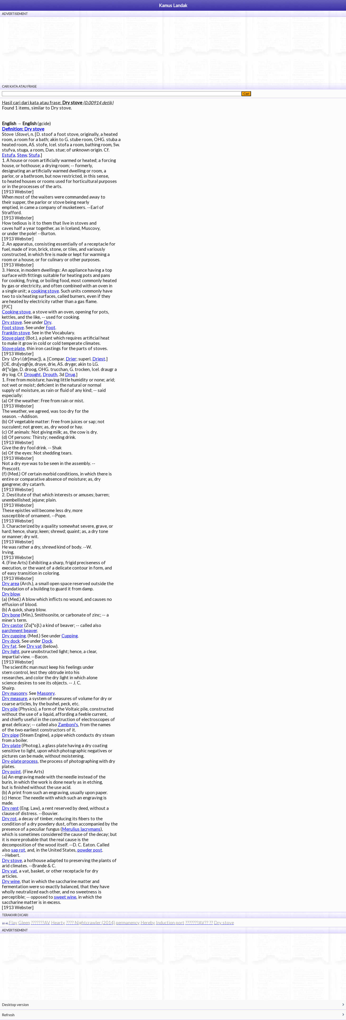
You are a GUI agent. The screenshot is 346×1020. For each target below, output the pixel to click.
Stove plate (13, 348)
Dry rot (9, 818)
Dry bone (11, 614)
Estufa (8, 155)
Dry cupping (14, 635)
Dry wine (11, 881)
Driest (98, 358)
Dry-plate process (20, 761)
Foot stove (13, 327)
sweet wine (65, 897)
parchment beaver (19, 630)
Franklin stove (16, 332)
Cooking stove (16, 311)
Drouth (50, 374)
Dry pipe (10, 735)
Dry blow (11, 594)
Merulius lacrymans (81, 829)
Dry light (10, 651)
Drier (71, 358)
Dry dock (11, 641)
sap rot (18, 850)
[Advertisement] (173, 50)
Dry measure (14, 698)
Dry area (10, 583)
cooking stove (45, 291)
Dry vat (34, 646)
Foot (50, 327)
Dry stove (12, 322)
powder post (89, 850)
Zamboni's (68, 724)
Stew (22, 155)
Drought (32, 374)
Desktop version (15, 1004)
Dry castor (12, 625)
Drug (70, 374)
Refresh (8, 1014)
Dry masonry (14, 693)
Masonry (46, 693)
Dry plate (11, 745)
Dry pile (10, 709)
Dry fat (9, 646)
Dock (47, 641)
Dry (47, 322)
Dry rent (10, 808)
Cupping (70, 635)
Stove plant (13, 338)
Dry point (11, 771)
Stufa (34, 155)
